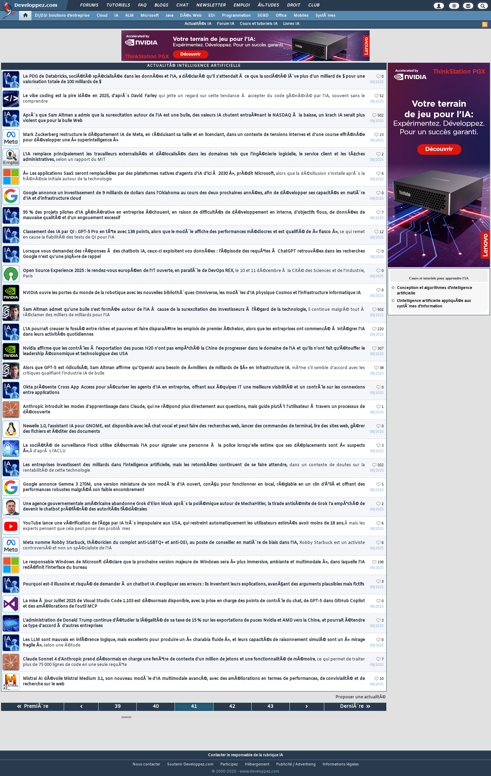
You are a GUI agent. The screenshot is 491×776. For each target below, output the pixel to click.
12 (379, 232)
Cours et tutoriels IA (259, 23)
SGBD (263, 15)
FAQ (142, 5)
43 (270, 706)
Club (314, 5)
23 (379, 135)
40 (156, 706)
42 (232, 706)
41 (194, 706)
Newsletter (211, 5)
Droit (293, 5)
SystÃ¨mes (325, 15)
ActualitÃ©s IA (197, 23)
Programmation (236, 15)
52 (379, 96)
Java (169, 15)
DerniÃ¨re (355, 706)
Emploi (241, 5)
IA (116, 15)
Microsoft (149, 15)
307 (378, 349)
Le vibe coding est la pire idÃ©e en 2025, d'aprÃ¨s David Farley (194, 98)
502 (378, 115)
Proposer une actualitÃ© (361, 697)
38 (379, 368)
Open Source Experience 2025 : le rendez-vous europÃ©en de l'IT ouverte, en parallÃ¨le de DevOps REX (194, 273)
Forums (89, 5)
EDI (211, 15)
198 (378, 562)
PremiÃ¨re (32, 706)
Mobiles (301, 15)
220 (378, 329)
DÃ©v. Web (191, 15)
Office (281, 15)
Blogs (161, 5)
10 (379, 679)
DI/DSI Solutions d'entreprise (62, 15)
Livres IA (291, 23)
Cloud (101, 15)
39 (118, 706)
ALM (129, 15)
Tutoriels (118, 5)
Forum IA (225, 23)
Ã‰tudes (268, 5)
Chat (182, 5)
